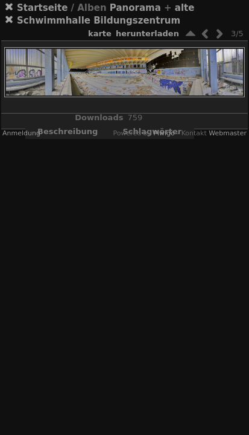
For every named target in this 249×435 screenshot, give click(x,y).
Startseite (42, 7)
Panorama (135, 7)
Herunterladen (147, 33)
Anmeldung (21, 133)
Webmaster (228, 133)
